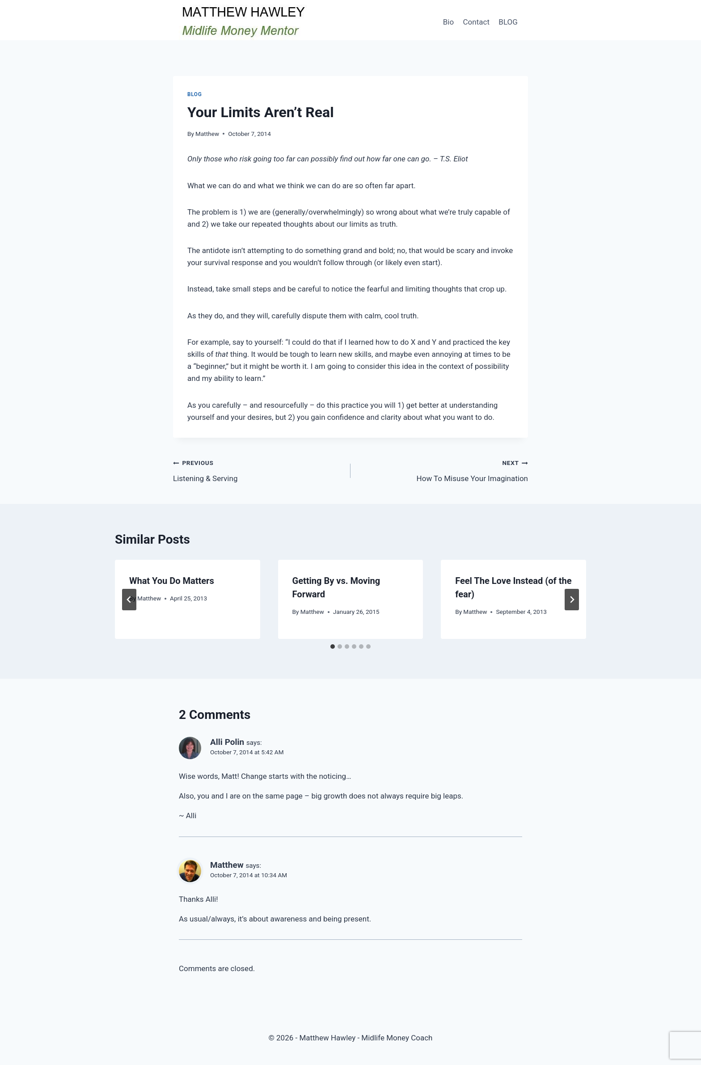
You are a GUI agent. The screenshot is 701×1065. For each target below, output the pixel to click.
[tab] (332, 646)
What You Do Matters (171, 580)
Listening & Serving (258, 469)
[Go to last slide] (129, 599)
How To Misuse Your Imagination (443, 469)
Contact (476, 21)
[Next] (572, 599)
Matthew (207, 133)
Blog (194, 94)
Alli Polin (227, 742)
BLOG (507, 21)
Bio (448, 21)
